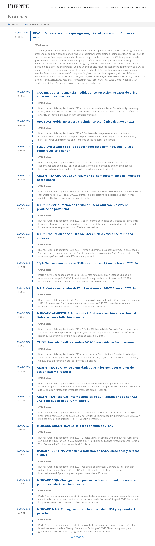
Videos (15, 24)
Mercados (73, 7)
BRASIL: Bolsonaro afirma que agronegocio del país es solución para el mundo (84, 35)
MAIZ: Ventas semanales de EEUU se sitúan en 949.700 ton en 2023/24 (86, 288)
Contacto (127, 7)
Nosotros (57, 7)
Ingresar (140, 7)
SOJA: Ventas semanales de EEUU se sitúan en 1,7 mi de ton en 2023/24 (87, 263)
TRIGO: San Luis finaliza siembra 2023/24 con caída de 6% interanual (86, 342)
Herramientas (92, 7)
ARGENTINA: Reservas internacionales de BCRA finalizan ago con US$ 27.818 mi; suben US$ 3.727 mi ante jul (87, 399)
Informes (110, 7)
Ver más (77, 537)
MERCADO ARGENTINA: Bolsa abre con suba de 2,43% (75, 426)
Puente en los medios (40, 24)
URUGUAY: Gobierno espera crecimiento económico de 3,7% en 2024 (86, 121)
